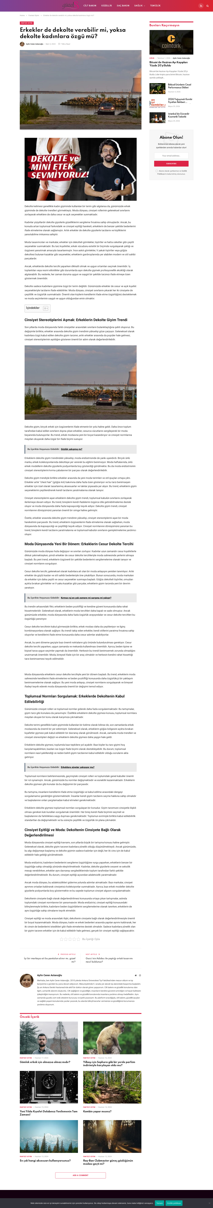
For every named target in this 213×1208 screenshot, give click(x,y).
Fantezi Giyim (27, 23)
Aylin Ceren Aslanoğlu (34, 44)
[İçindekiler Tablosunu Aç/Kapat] (44, 308)
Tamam (159, 1203)
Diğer (152, 58)
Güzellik (106, 6)
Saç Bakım (123, 6)
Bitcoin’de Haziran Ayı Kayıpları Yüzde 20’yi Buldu (169, 64)
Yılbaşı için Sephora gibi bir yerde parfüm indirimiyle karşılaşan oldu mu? (109, 1064)
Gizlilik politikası (174, 1203)
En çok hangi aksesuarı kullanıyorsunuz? (45, 1161)
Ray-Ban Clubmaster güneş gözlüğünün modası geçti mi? (108, 1162)
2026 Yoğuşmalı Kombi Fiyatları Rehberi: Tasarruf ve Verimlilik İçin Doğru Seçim (180, 101)
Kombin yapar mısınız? (97, 1111)
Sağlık (138, 6)
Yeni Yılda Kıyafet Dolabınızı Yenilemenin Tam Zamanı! (49, 1113)
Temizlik (155, 6)
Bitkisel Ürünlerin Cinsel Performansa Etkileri (179, 86)
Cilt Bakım (89, 6)
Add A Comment (80, 1175)
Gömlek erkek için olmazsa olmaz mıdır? (45, 1062)
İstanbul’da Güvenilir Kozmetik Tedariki (178, 115)
